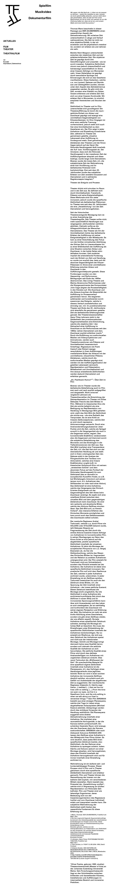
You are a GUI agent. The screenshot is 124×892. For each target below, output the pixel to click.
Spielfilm (45, 5)
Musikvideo (43, 12)
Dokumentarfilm (40, 18)
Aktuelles (9, 41)
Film (5, 46)
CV (4, 60)
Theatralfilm (11, 53)
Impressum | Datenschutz (12, 63)
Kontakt (6, 62)
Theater (8, 49)
